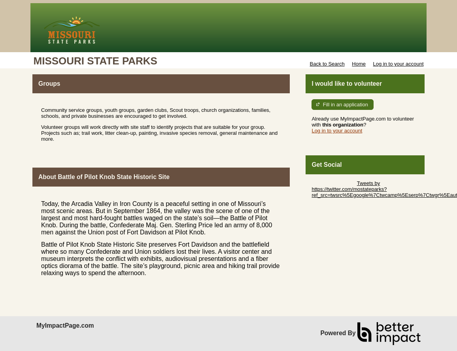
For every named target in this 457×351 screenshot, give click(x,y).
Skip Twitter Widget (333, 183)
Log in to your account (398, 64)
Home (359, 64)
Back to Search (327, 64)
